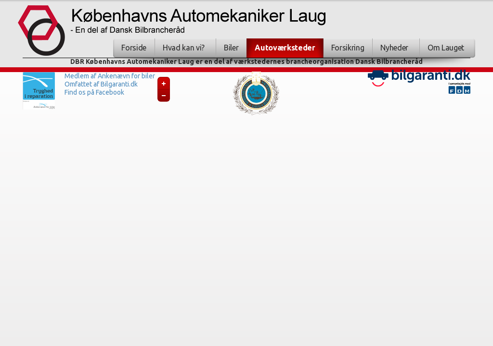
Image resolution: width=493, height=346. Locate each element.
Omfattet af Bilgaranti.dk (101, 84)
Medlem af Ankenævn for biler (110, 76)
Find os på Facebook (94, 92)
